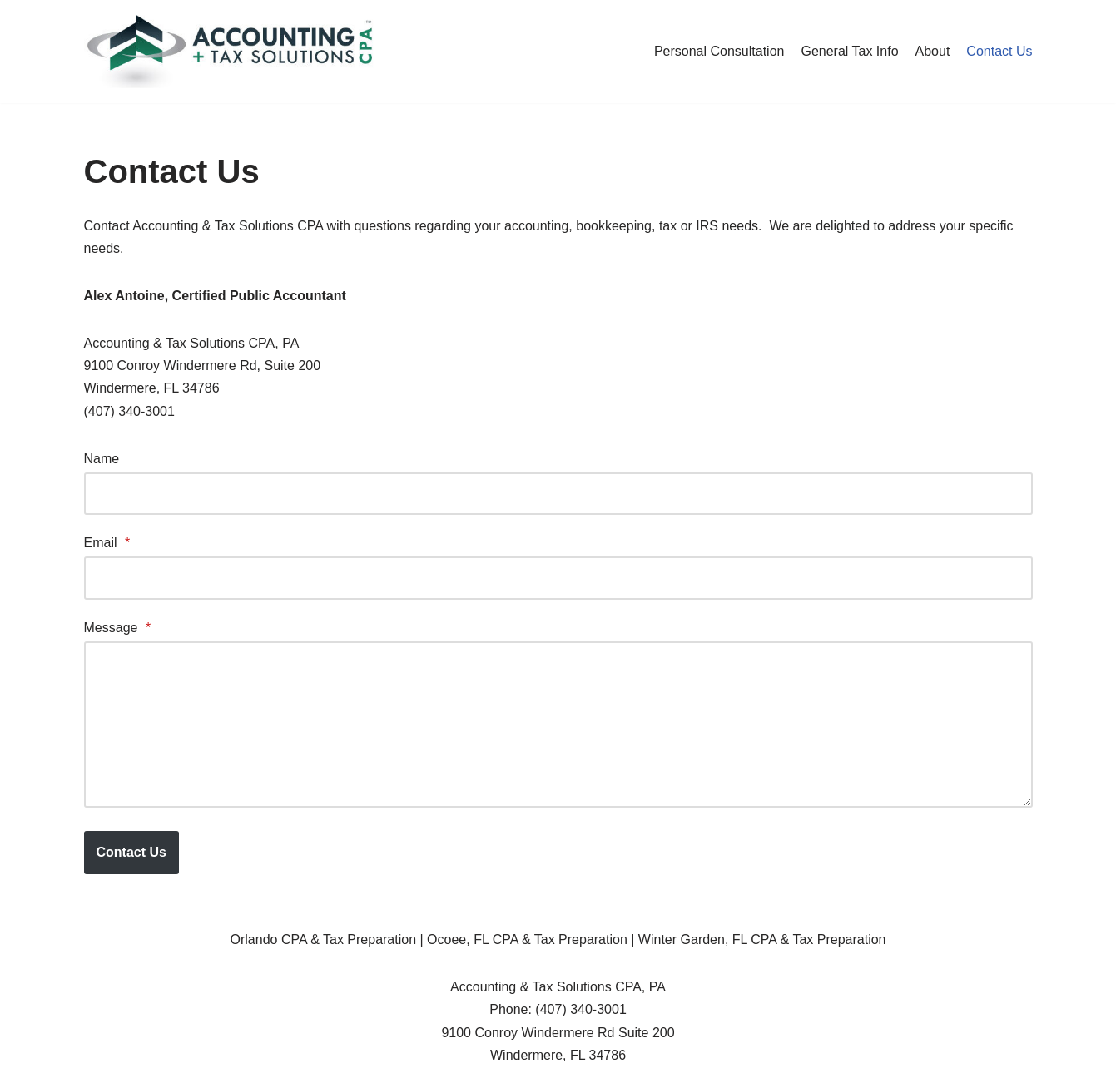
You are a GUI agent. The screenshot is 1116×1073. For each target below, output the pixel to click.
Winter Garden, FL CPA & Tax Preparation (762, 939)
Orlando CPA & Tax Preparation (324, 939)
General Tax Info (849, 51)
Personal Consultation (719, 51)
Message (117, 628)
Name (102, 459)
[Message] (558, 724)
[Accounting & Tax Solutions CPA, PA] (229, 51)
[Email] (558, 577)
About (932, 51)
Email (107, 543)
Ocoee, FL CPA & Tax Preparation (527, 939)
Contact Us (999, 51)
